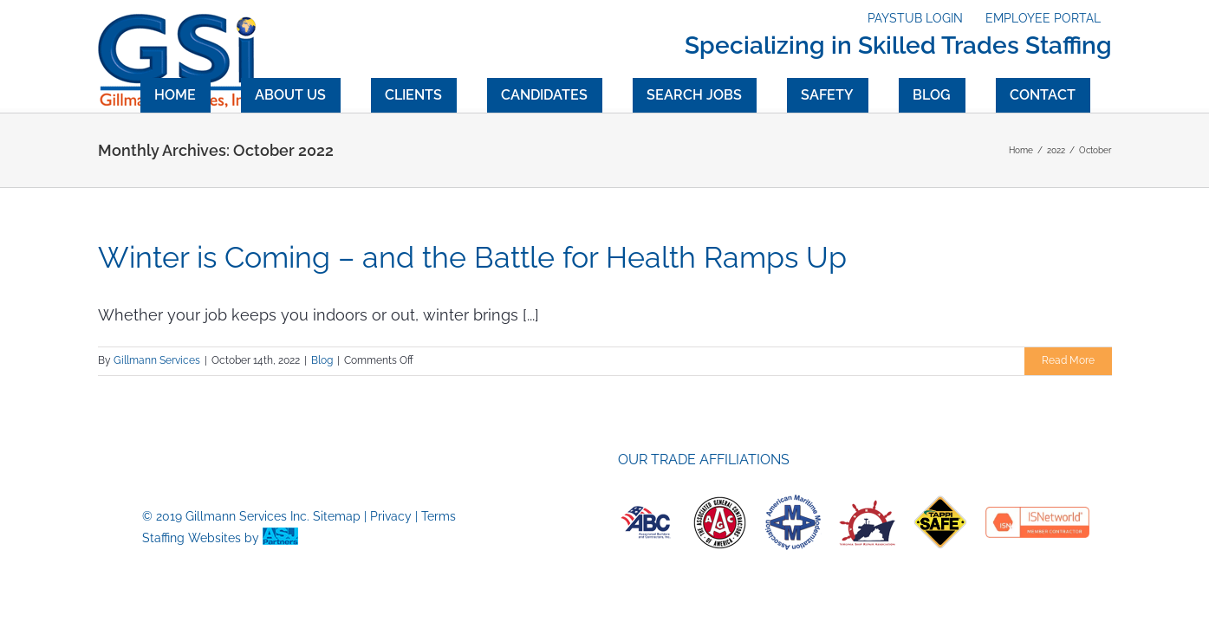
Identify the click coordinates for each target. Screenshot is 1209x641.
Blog (322, 360)
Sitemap (337, 516)
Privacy (391, 516)
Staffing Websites (191, 538)
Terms (438, 516)
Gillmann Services (157, 360)
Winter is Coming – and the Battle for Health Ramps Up (472, 257)
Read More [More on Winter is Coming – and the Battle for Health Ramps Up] (1068, 360)
